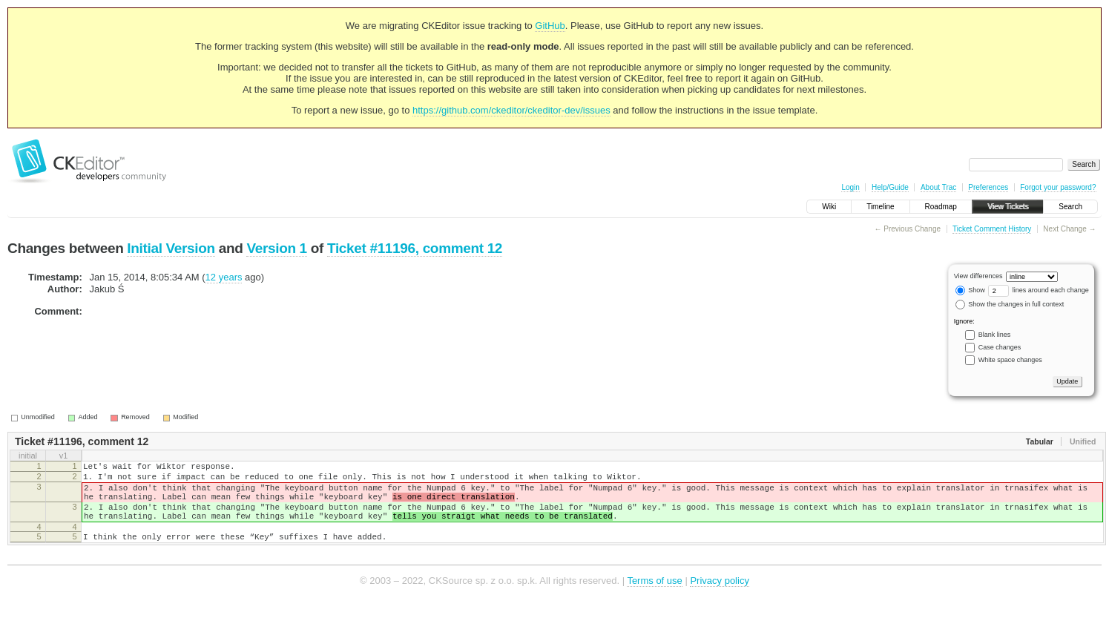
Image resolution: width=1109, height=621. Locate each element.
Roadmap (941, 207)
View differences (978, 276)
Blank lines (994, 334)
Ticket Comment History (991, 229)
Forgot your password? (1058, 187)
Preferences (988, 187)
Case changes (999, 347)
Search (1070, 207)
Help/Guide (890, 187)
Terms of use (654, 598)
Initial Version (170, 248)
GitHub (550, 25)
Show (970, 290)
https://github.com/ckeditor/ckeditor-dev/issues (511, 110)
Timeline (880, 207)
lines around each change (1038, 290)
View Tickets (1007, 207)
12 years (224, 277)
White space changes (1010, 360)
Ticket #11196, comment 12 (414, 248)
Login (850, 187)
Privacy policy (719, 598)
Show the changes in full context (1009, 304)
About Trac (938, 187)
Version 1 (276, 248)
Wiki (829, 207)
